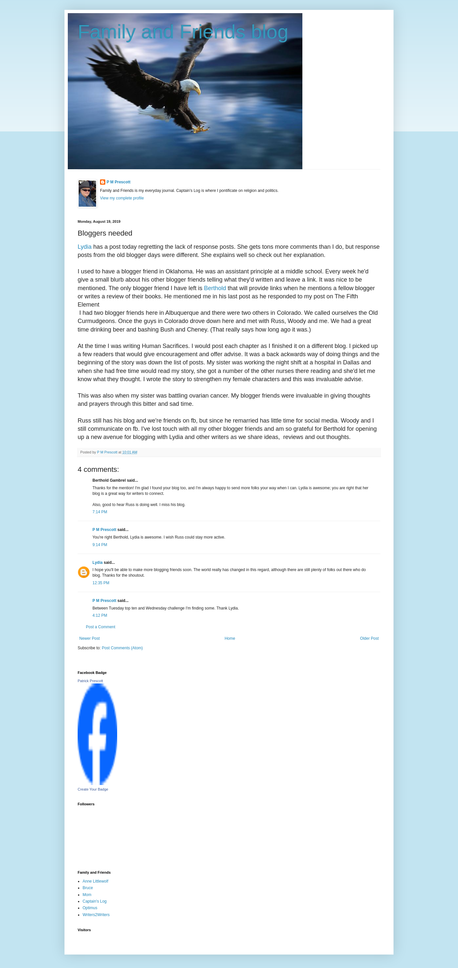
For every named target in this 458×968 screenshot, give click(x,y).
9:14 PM (99, 544)
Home (230, 638)
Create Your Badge (93, 789)
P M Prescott (118, 182)
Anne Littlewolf (95, 881)
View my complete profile (122, 198)
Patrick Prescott (90, 681)
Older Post (369, 638)
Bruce (88, 888)
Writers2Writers (96, 914)
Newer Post (89, 638)
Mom (87, 894)
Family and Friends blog (183, 32)
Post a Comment (100, 627)
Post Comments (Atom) (122, 648)
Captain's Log (95, 901)
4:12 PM (99, 615)
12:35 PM (100, 583)
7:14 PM (99, 512)
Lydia (85, 246)
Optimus (90, 908)
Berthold (215, 288)
